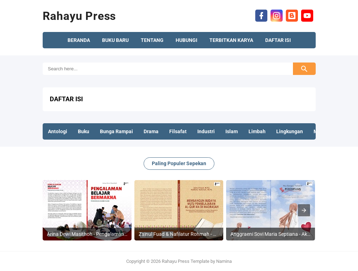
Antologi (57, 131)
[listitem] (87, 210)
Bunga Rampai (116, 131)
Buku (83, 131)
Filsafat (178, 131)
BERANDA (79, 40)
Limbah (257, 131)
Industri (206, 131)
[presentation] (304, 210)
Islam (231, 131)
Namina (224, 261)
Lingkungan (289, 131)
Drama (151, 131)
